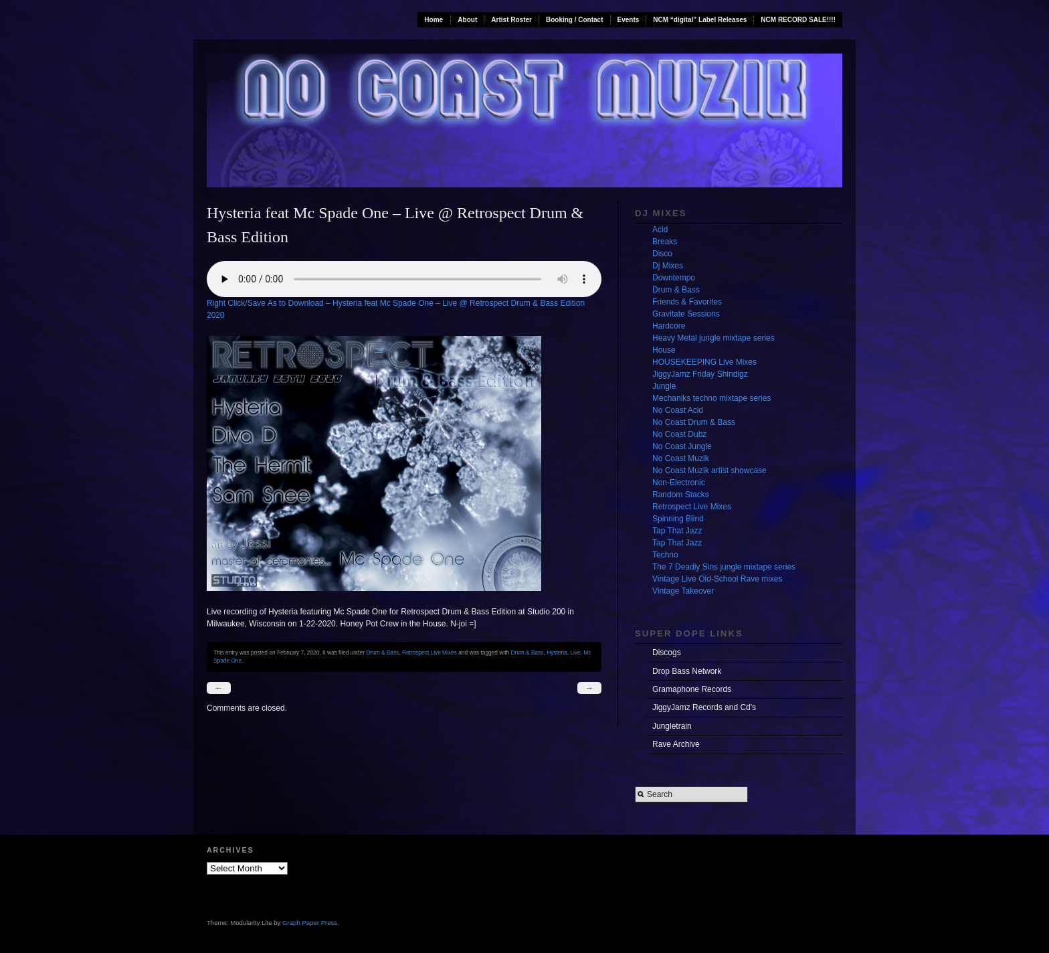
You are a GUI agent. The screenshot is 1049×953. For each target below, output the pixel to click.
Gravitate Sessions (686, 314)
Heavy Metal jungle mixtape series (713, 338)
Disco (662, 253)
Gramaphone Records (691, 689)
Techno (665, 554)
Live (575, 652)
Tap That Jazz (677, 530)
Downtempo (673, 277)
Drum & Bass (382, 652)
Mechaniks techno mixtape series (711, 398)
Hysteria (557, 652)
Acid (660, 229)
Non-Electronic (678, 482)
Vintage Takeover (683, 591)
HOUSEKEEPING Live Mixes (704, 362)
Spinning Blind (678, 518)
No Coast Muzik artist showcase (709, 470)
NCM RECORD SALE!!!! (798, 19)
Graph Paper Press (309, 922)
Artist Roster (511, 19)
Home (433, 19)
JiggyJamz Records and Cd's (704, 707)
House (664, 350)
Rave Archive (676, 744)
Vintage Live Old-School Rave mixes (717, 579)
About (467, 19)
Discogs (666, 652)
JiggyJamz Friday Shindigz (700, 374)
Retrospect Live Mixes (429, 652)
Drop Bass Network (686, 671)
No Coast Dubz (679, 434)
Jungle (664, 386)
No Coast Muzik (680, 458)
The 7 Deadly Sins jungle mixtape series (723, 567)
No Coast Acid (677, 410)
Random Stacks (680, 494)
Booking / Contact (574, 19)
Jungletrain (672, 726)
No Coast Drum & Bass (693, 422)
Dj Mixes (667, 265)
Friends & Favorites (687, 302)
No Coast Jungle (682, 446)
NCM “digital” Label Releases (700, 19)
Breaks (664, 241)
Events (628, 19)
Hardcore (668, 326)
